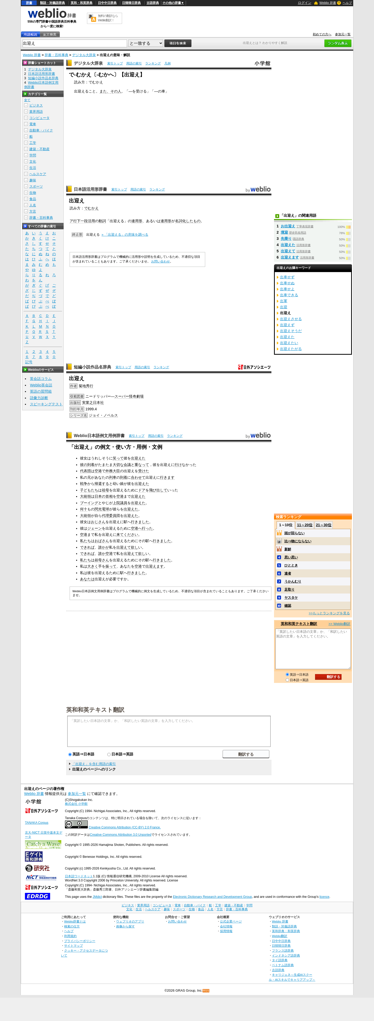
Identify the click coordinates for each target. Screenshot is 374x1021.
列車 (112, 477)
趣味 (32, 180)
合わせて (138, 477)
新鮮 (287, 549)
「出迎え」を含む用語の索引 (94, 764)
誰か (101, 553)
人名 (32, 205)
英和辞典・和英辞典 (286, 931)
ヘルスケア (37, 174)
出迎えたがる (291, 349)
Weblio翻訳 (279, 936)
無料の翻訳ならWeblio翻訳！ (108, 18)
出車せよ (287, 289)
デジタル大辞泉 (84, 55)
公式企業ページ (231, 921)
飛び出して (158, 490)
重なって (142, 465)
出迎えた (138, 458)
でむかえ (91, 208)
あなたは (87, 579)
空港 (98, 471)
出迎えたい (289, 343)
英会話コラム (41, 379)
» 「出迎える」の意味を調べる (125, 234)
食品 (32, 199)
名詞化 (180, 221)
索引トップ (115, 63)
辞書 (29, 3)
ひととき (291, 565)
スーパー (122, 396)
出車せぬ (287, 283)
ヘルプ (347, 3)
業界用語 (36, 112)
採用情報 (226, 931)
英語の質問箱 (41, 391)
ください (131, 534)
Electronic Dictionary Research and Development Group (212, 897)
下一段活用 (86, 221)
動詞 (102, 221)
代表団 (85, 471)
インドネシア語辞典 (286, 955)
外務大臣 (112, 471)
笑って (118, 458)
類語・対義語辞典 (52, 3)
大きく (92, 566)
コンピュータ (39, 118)
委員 (112, 515)
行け (178, 465)
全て (27, 100)
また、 (104, 91)
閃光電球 (102, 509)
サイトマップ (73, 945)
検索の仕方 (72, 926)
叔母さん (102, 560)
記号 (28, 362)
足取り (289, 589)
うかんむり (292, 581)
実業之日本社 (93, 402)
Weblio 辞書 (327, 3)
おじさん (98, 522)
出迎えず (287, 325)
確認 (287, 606)
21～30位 (323, 525)
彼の (83, 465)
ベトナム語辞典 (283, 965)
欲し (134, 547)
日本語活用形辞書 (90, 189)
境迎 (284, 232)
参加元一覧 (343, 34)
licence (324, 897)
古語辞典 (152, 3)
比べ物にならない (297, 541)
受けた (143, 471)
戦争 (83, 484)
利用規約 (70, 936)
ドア (141, 490)
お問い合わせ (160, 261)
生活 (32, 168)
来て (120, 534)
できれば (87, 547)
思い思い (291, 557)
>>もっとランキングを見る (329, 613)
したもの (193, 221)
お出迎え (288, 226)
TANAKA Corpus (36, 823)
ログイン (304, 3)
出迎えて (123, 547)
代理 (105, 515)
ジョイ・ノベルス (103, 415)
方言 (32, 211)
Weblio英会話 (41, 385)
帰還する (102, 484)
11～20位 (304, 525)
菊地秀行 (86, 386)
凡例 (167, 63)
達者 (287, 573)
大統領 (85, 496)
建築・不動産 (39, 149)
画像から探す (125, 926)
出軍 (283, 301)
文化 (32, 161)
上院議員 (120, 503)
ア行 (73, 221)
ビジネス (36, 105)
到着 (91, 465)
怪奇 (132, 396)
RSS (206, 990)
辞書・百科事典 (56, 55)
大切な (118, 465)
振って (110, 566)
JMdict (97, 897)
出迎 (283, 307)
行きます (167, 477)
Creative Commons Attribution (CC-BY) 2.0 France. (125, 827)
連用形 (136, 221)
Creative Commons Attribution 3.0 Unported (120, 834)
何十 (83, 509)
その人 (115, 91)
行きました (140, 522)
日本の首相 (104, 496)
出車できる (289, 295)
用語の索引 (134, 63)
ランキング (153, 63)
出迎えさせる (291, 319)
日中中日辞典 (107, 3)
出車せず (287, 277)
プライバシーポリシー (79, 941)
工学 (32, 143)
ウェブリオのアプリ (130, 921)
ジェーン (94, 528)
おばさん (102, 541)
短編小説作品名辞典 (92, 367)
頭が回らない (294, 533)
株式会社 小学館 (76, 804)
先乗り (286, 238)
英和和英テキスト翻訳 (95, 709)
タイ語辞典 (280, 960)
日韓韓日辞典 (131, 3)
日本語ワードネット (79, 876)
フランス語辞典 (283, 950)
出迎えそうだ (291, 331)
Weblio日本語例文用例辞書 (99, 435)
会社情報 (226, 926)
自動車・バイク (41, 130)
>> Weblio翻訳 (339, 624)
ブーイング (89, 503)
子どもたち (89, 490)
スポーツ (36, 186)
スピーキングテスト (46, 404)
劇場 (140, 396)
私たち (85, 541)
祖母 (105, 490)
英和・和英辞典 (81, 3)
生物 (32, 193)
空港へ (136, 528)
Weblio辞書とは (75, 921)
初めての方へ (322, 34)
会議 (127, 465)
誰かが (103, 547)
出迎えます (154, 566)
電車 (32, 124)
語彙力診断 (39, 398)
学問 (32, 155)
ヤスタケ (291, 598)
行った (147, 528)
